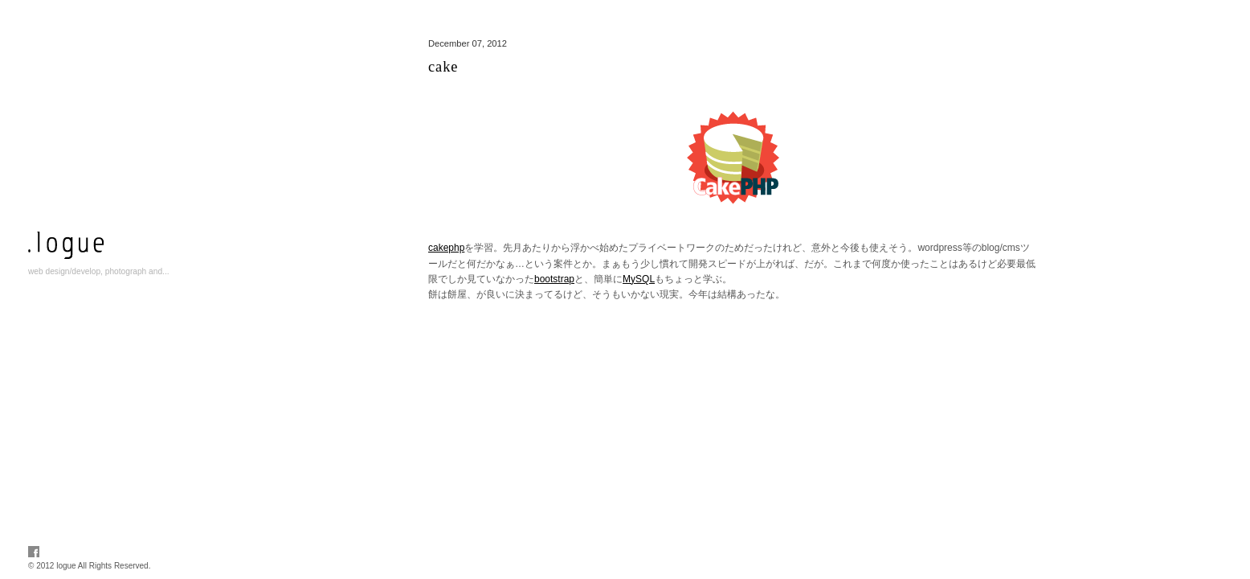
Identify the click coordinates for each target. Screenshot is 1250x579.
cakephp (446, 247)
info (108, 320)
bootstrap (554, 279)
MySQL (639, 279)
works (108, 300)
